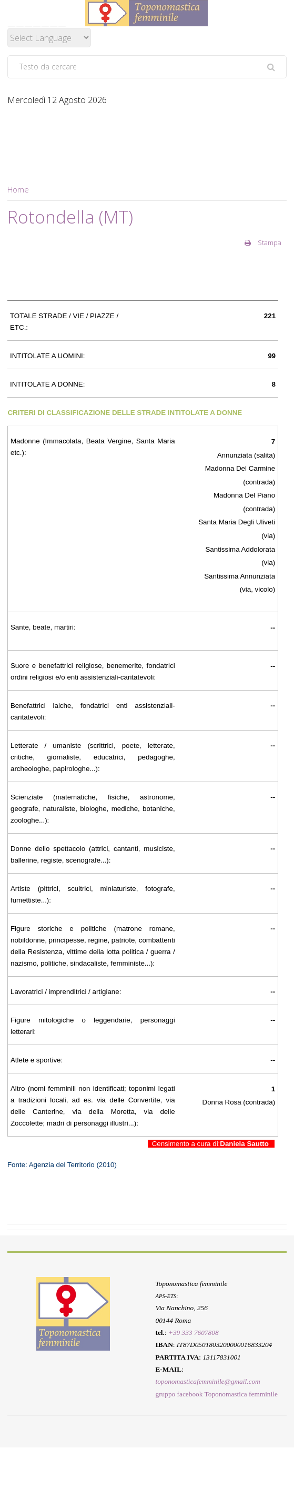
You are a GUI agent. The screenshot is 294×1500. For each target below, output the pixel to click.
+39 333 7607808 (193, 1332)
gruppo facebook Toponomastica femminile (216, 1393)
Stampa (263, 242)
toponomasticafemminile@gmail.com (207, 1381)
